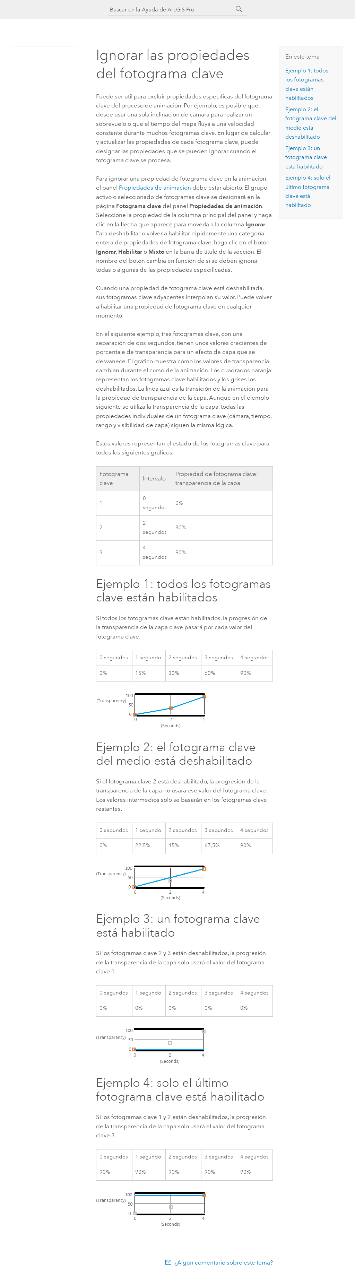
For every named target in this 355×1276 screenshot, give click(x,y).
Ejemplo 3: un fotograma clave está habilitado (306, 157)
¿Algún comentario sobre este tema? (223, 1262)
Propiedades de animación (155, 187)
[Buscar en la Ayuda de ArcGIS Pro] (170, 9)
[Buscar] (239, 9)
